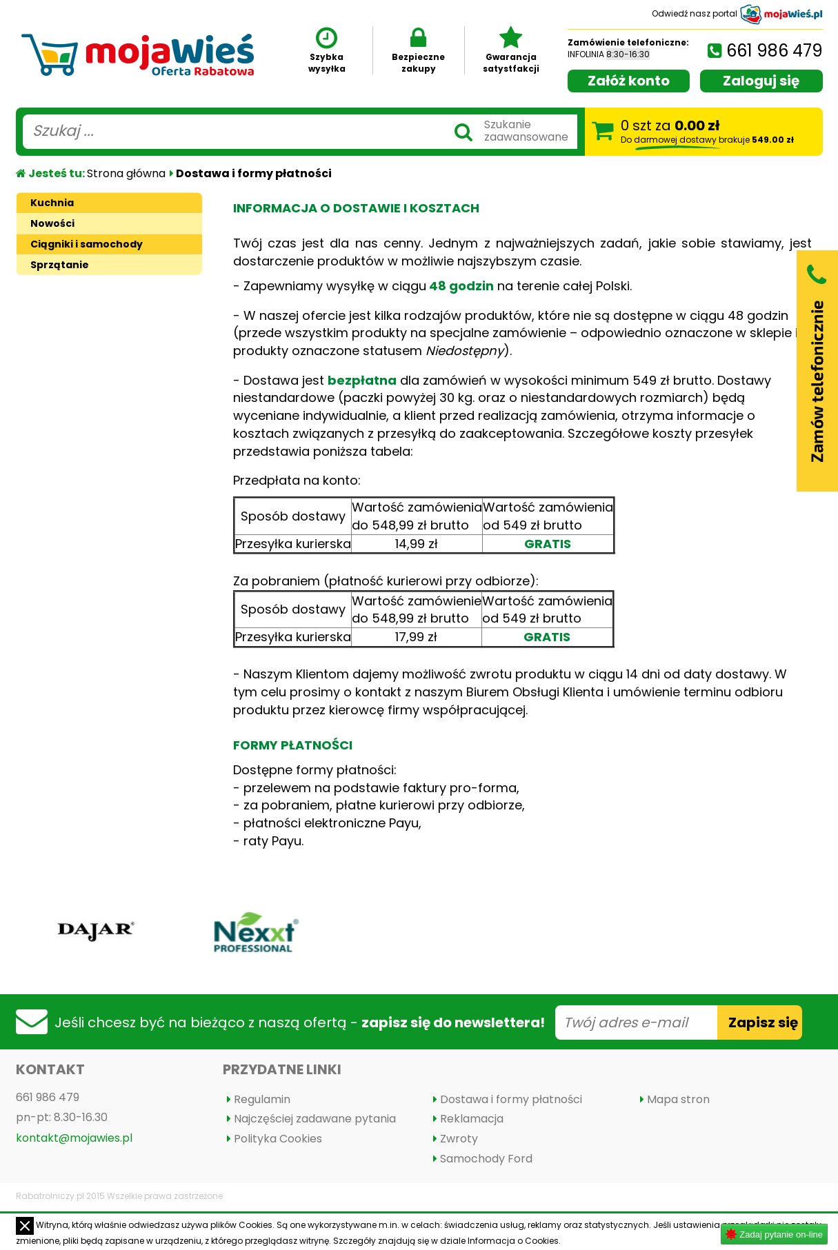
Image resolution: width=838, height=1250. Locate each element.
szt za (707, 130)
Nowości (52, 223)
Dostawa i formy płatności (511, 1099)
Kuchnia (52, 203)
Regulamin (262, 1099)
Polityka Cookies (278, 1139)
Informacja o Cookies (513, 1241)
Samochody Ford (486, 1159)
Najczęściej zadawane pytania (315, 1119)
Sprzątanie (59, 265)
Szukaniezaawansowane (526, 131)
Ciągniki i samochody (86, 244)
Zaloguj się (761, 80)
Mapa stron (678, 1099)
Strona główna (126, 173)
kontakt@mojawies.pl (74, 1138)
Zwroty (459, 1139)
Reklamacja (471, 1119)
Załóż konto (629, 80)
